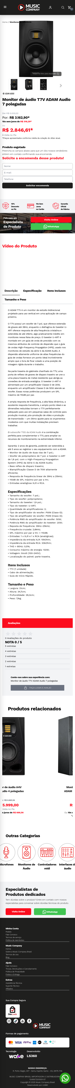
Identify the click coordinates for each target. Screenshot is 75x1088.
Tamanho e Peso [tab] (15, 299)
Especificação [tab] (32, 290)
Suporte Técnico (12, 986)
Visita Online (51, 219)
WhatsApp (51, 226)
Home (4, 22)
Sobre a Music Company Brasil (19, 951)
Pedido (8, 932)
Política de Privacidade (15, 971)
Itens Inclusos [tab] (56, 290)
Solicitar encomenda (37, 185)
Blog (7, 957)
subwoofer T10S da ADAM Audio (25, 432)
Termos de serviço (13, 937)
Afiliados (9, 989)
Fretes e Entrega (13, 974)
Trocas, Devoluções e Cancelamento (21, 969)
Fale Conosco (11, 934)
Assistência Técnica (14, 983)
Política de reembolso (15, 940)
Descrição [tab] (11, 290)
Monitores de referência (20, 22)
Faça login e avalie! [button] (37, 687)
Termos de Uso (12, 954)
